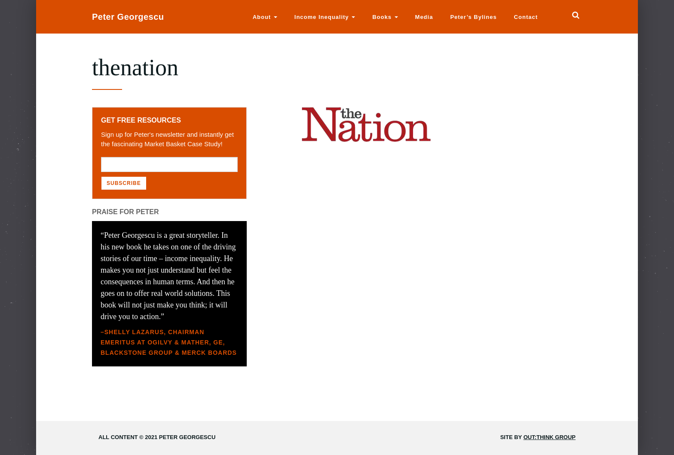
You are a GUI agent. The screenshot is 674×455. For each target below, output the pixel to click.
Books (385, 17)
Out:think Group (550, 437)
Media (424, 17)
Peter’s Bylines (473, 17)
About (265, 17)
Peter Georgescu (128, 17)
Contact (526, 17)
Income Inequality (324, 17)
